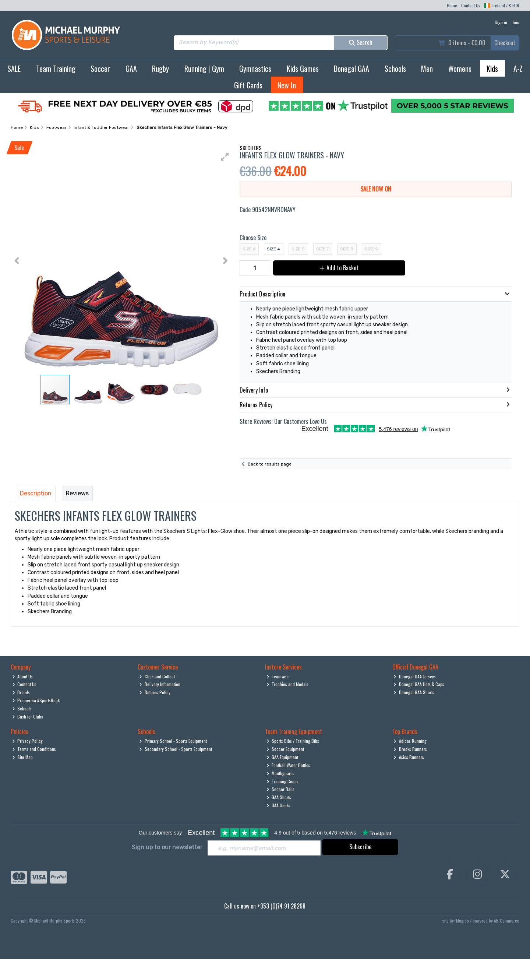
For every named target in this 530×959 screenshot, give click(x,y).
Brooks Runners (410, 749)
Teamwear (278, 676)
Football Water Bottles (288, 765)
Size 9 (371, 249)
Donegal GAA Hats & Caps (418, 684)
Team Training (55, 68)
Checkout (504, 42)
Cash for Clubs (27, 716)
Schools (395, 68)
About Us (22, 676)
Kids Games (303, 68)
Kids (492, 68)
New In (287, 85)
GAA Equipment (282, 757)
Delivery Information (159, 684)
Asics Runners (408, 757)
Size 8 (346, 249)
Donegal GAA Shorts (413, 692)
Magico (462, 920)
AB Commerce (506, 920)
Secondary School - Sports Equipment (175, 749)
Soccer (100, 68)
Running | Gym (204, 68)
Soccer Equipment (285, 749)
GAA (131, 68)
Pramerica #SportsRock (36, 700)
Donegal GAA (351, 68)
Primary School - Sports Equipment (173, 741)
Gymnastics (255, 68)
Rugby (160, 68)
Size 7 (322, 249)
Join (515, 22)
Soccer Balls (280, 789)
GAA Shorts (279, 797)
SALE (14, 68)
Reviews (77, 493)
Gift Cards (248, 85)
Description (36, 493)
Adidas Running (410, 741)
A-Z (518, 68)
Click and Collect (157, 676)
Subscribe (360, 846)
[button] (225, 157)
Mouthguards (280, 773)
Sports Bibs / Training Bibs (292, 741)
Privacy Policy (27, 741)
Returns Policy (154, 692)
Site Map (22, 757)
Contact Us (470, 5)
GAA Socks (278, 805)
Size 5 (298, 249)
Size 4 (273, 249)
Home (452, 5)
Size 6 (249, 249)
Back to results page (270, 464)
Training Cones (282, 781)
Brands (21, 692)
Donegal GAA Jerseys (414, 676)
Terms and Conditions (34, 749)
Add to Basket (338, 267)
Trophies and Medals (287, 684)
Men (427, 68)
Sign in (501, 22)
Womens (459, 68)
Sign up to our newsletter (167, 847)
